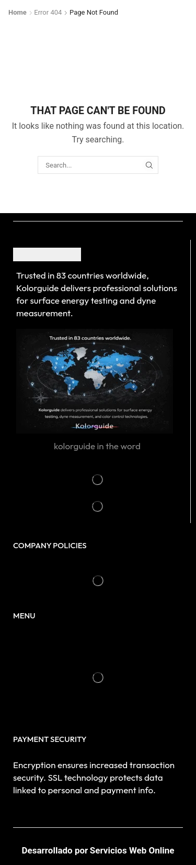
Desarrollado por (55, 850)
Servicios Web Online (132, 850)
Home (17, 12)
